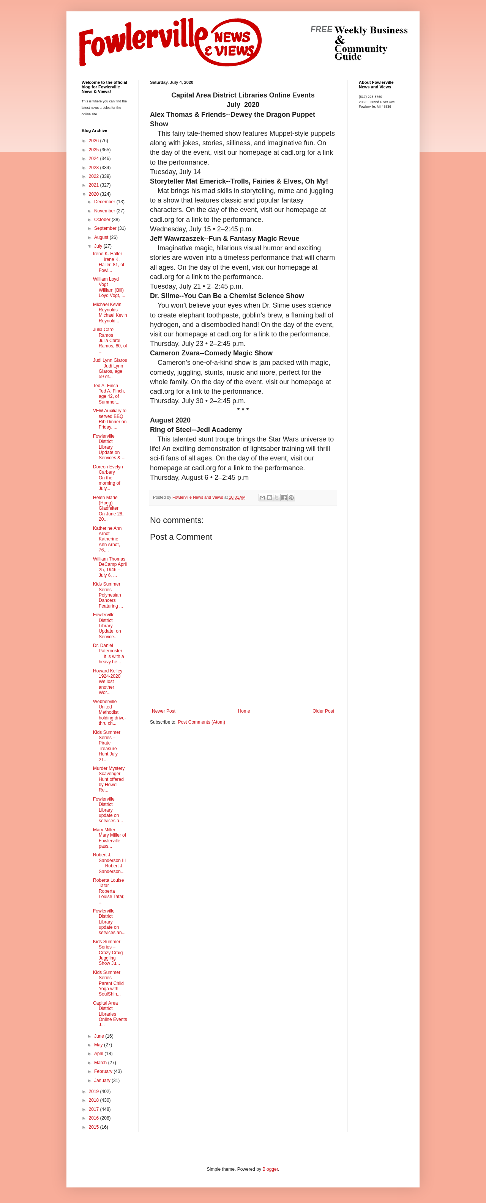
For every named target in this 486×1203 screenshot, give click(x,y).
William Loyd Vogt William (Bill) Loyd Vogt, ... (109, 287)
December (105, 201)
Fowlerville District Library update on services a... (108, 810)
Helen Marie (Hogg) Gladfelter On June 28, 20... (108, 508)
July (99, 246)
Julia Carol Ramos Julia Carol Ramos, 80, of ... (110, 340)
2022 (94, 176)
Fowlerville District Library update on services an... (109, 922)
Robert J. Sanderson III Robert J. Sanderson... (109, 863)
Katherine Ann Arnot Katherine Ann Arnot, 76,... (107, 539)
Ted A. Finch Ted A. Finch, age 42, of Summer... (109, 394)
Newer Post (163, 711)
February (104, 1071)
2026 (94, 140)
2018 (94, 1100)
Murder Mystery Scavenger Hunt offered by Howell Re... (109, 779)
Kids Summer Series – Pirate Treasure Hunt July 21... (106, 746)
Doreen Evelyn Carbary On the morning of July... (108, 478)
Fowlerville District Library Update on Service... (107, 625)
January (103, 1080)
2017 (94, 1109)
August (102, 237)
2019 (94, 1091)
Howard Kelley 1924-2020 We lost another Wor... (108, 682)
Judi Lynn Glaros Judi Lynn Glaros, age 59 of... (110, 368)
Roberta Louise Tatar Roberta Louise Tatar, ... (109, 891)
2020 (94, 194)
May (99, 1045)
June (99, 1036)
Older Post (323, 711)
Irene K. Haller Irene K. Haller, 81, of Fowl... (108, 262)
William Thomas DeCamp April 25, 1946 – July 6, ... (110, 567)
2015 (94, 1127)
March (101, 1062)
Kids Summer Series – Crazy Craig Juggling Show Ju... (108, 952)
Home (244, 711)
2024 (94, 158)
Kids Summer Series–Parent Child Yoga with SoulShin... (108, 983)
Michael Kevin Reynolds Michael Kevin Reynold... (110, 313)
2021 (94, 185)
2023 (94, 167)
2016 (94, 1118)
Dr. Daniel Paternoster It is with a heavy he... (108, 653)
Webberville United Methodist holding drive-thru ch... (109, 712)
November (105, 211)
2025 (94, 149)
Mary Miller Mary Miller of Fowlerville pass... (109, 838)
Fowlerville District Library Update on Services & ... (109, 447)
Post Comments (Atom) (201, 722)
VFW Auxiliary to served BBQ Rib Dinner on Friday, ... (109, 419)
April (99, 1053)
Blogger (270, 1169)
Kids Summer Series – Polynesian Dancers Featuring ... (108, 595)
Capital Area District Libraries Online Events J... (110, 1014)
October (103, 219)
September (106, 228)
